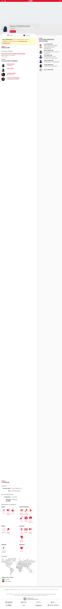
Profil (11, 35)
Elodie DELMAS (11, 64)
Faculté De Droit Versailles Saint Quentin (13, 53)
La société (32, 594)
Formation (27, 594)
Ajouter (13, 31)
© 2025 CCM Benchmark (43, 595)
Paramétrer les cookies (19, 595)
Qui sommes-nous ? (10, 594)
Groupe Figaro (34, 595)
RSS (19, 594)
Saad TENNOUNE (48, 44)
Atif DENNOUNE (48, 55)
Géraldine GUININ (11, 73)
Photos (27, 35)
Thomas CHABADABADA (13, 78)
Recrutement (44, 594)
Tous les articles (37, 594)
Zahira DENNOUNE (48, 50)
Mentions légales (27, 595)
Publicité (23, 594)
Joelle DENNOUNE (48, 64)
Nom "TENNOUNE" (48, 69)
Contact (16, 594)
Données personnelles (51, 594)
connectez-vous (12, 41)
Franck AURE (10, 68)
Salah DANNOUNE (48, 60)
